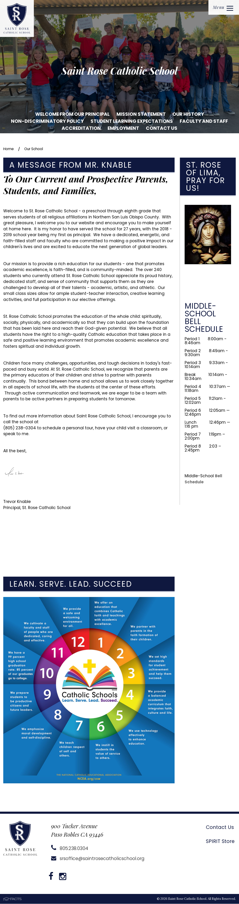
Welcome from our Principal (72, 114)
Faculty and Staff (204, 121)
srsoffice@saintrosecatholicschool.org (99, 858)
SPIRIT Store (219, 841)
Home (9, 149)
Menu (222, 8)
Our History (188, 114)
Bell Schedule (203, 479)
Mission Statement (141, 114)
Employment (123, 128)
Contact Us (161, 128)
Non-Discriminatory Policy (47, 121)
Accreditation (81, 128)
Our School (37, 149)
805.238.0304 (70, 848)
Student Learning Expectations (132, 121)
